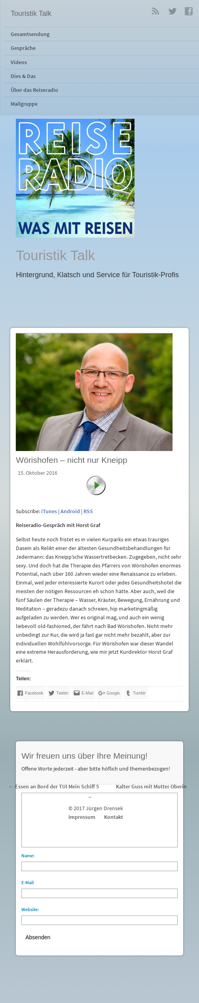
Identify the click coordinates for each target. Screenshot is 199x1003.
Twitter (172, 11)
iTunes (49, 511)
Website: (30, 909)
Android (70, 511)
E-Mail (27, 882)
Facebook (188, 11)
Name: (27, 855)
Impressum (81, 817)
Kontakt (113, 817)
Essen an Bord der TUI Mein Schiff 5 (57, 786)
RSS (155, 11)
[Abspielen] (100, 489)
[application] (99, 501)
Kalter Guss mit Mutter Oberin (151, 786)
